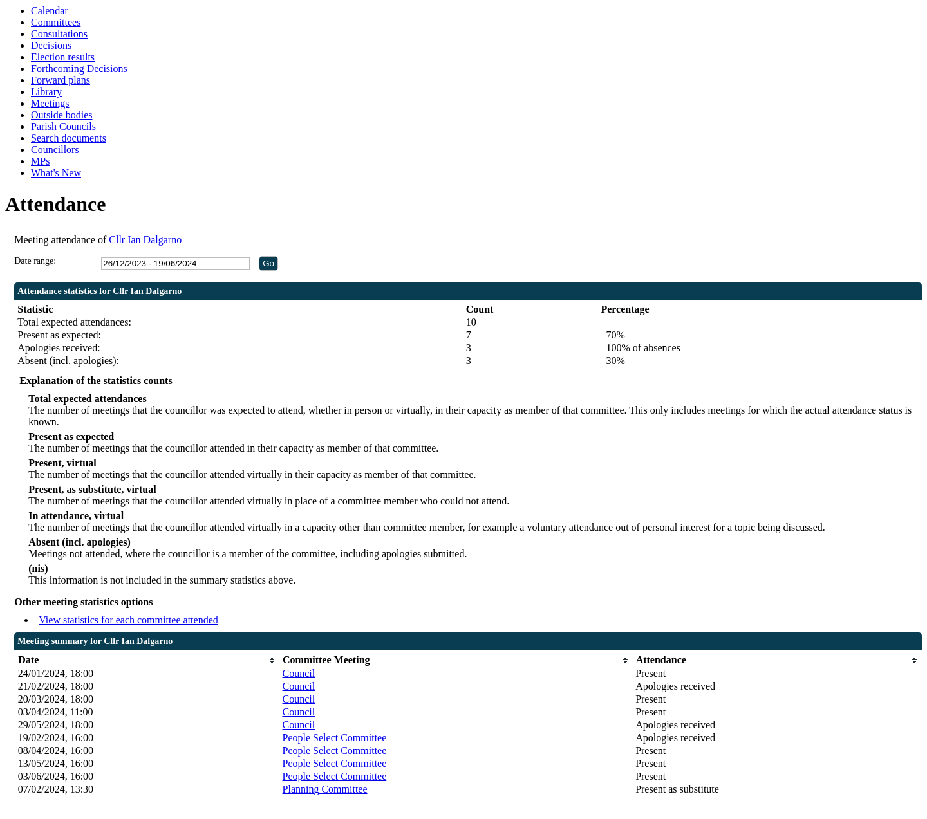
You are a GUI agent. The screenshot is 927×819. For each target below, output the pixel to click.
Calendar (49, 10)
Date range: (35, 261)
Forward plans (60, 80)
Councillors (55, 149)
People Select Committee (335, 737)
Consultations (59, 33)
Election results (63, 56)
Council (299, 673)
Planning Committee (325, 789)
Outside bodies (62, 114)
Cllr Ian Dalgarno (145, 239)
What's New (56, 172)
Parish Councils (63, 126)
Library (46, 91)
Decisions (51, 45)
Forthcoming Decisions (79, 68)
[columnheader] (147, 660)
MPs (40, 161)
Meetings (50, 103)
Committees (55, 22)
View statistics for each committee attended (128, 619)
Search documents (68, 138)
